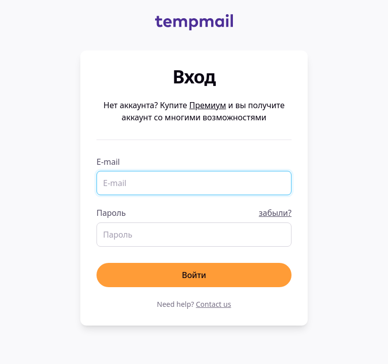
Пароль (194, 212)
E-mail (108, 161)
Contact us (213, 304)
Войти (194, 275)
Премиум (207, 105)
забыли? (275, 212)
